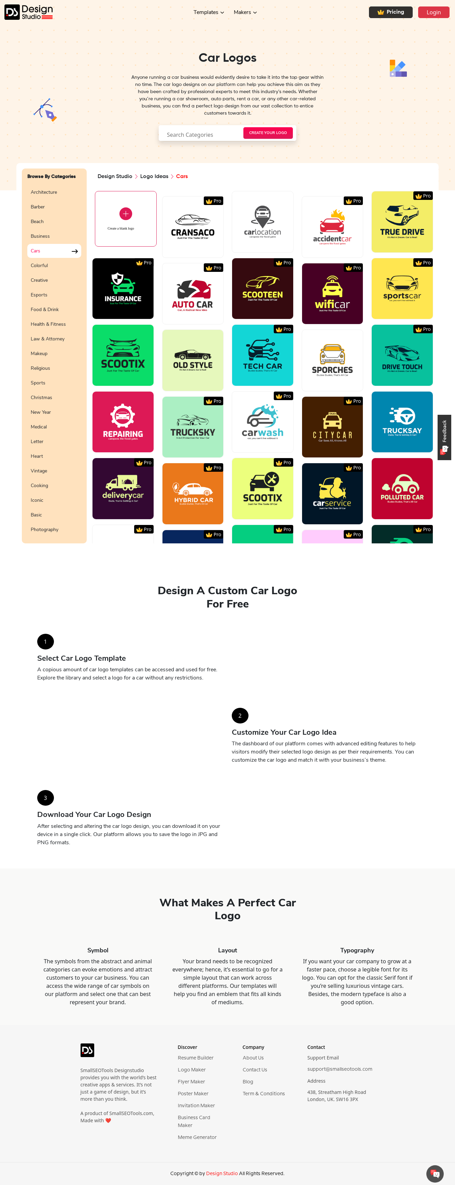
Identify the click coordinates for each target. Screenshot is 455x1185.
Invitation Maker (196, 1105)
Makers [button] (242, 12)
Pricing (391, 12)
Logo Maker (192, 1070)
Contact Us (255, 1070)
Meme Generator (197, 1137)
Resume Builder (196, 1058)
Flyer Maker (191, 1082)
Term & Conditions (264, 1094)
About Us (253, 1058)
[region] (54, 360)
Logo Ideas (154, 176)
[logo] (87, 1053)
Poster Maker (193, 1094)
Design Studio (115, 176)
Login (434, 12)
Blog (248, 1082)
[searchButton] (268, 133)
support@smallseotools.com (340, 1069)
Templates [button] (206, 12)
